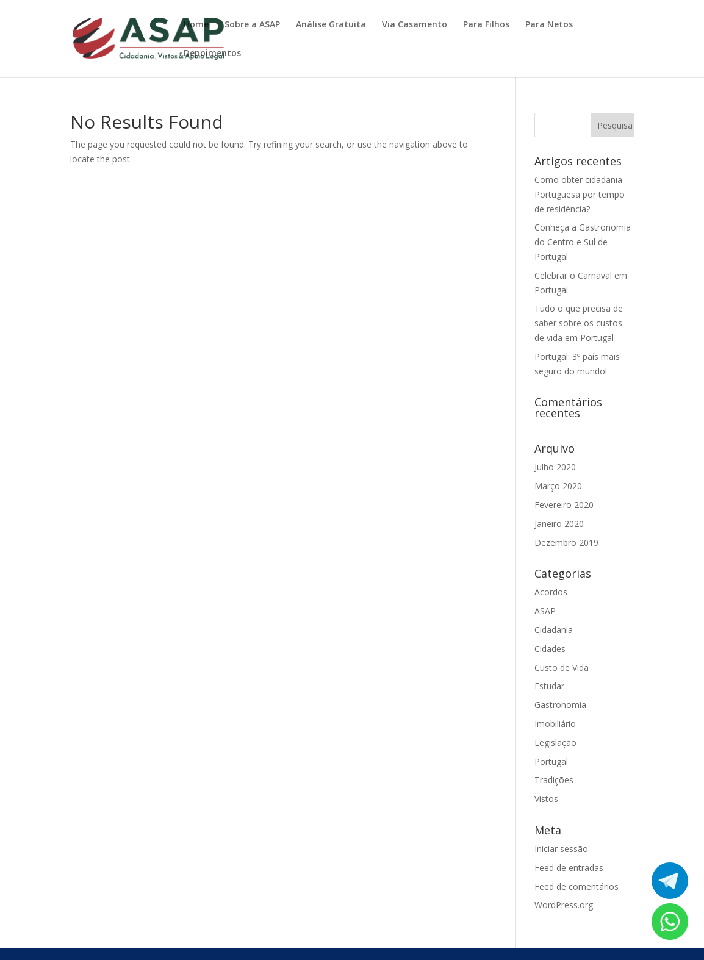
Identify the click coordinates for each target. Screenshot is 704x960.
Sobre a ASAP (252, 25)
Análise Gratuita (331, 25)
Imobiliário (555, 723)
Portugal (551, 761)
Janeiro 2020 (559, 523)
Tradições (553, 780)
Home (196, 25)
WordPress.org (563, 905)
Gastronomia (560, 705)
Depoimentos (212, 54)
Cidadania (553, 630)
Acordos (550, 592)
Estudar (549, 686)
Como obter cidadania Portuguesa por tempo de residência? (579, 194)
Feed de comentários (576, 886)
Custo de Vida (561, 667)
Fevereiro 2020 (564, 504)
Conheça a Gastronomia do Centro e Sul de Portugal (582, 241)
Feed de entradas (568, 867)
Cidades (550, 648)
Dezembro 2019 (566, 542)
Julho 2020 (555, 467)
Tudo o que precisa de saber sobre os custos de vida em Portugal (578, 323)
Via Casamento (414, 25)
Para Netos (549, 25)
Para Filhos (486, 25)
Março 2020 (558, 486)
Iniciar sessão (561, 848)
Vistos (546, 798)
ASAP (545, 611)
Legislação (555, 742)
